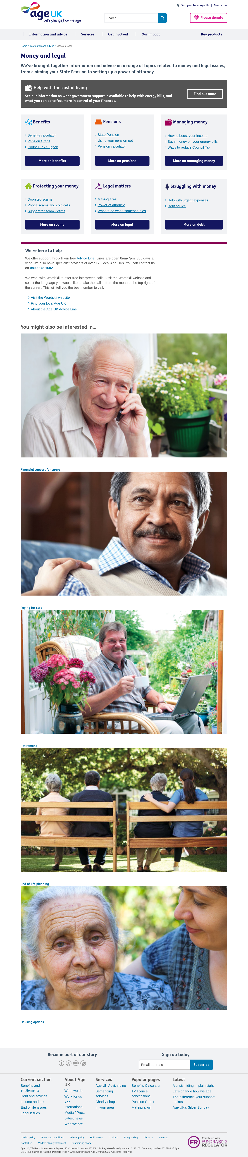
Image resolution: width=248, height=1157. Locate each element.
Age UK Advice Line (111, 1085)
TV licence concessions (141, 1093)
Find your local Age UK (195, 5)
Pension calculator (112, 146)
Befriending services (104, 1093)
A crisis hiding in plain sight (193, 1085)
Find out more (205, 94)
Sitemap (163, 1137)
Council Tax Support (43, 147)
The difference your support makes (194, 1099)
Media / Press (74, 1112)
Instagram (83, 1063)
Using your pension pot (115, 140)
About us (148, 1137)
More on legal (122, 225)
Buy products (211, 34)
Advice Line (85, 258)
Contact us (220, 5)
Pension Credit (39, 141)
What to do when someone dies (122, 211)
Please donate (211, 18)
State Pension (108, 135)
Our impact (151, 34)
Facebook (61, 1063)
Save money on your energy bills (193, 141)
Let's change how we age (192, 1091)
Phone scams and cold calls (49, 205)
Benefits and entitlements (30, 1088)
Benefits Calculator (146, 1085)
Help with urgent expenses (188, 200)
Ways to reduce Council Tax (189, 147)
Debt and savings (34, 1096)
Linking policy (28, 1137)
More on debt (194, 225)
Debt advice (177, 206)
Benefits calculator (42, 135)
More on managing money (194, 161)
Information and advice (48, 34)
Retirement (29, 746)
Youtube (76, 1063)
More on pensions (122, 161)
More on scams (52, 225)
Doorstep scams (40, 199)
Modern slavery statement (52, 1143)
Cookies (113, 1137)
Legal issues (30, 1113)
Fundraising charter (82, 1143)
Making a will (107, 199)
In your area (105, 1107)
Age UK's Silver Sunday (191, 1107)
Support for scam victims (46, 211)
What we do (73, 1091)
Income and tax (32, 1102)
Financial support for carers (40, 470)
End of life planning (35, 884)
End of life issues (34, 1107)
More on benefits (52, 161)
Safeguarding (131, 1137)
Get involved (118, 34)
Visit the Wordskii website (50, 297)
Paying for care (31, 608)
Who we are (73, 1124)
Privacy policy (77, 1137)
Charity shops (106, 1102)
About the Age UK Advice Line (54, 309)
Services (87, 34)
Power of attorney (111, 205)
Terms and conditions (52, 1137)
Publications (96, 1137)
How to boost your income (187, 136)
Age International (73, 1104)
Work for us (73, 1096)
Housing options (32, 1022)
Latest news (73, 1118)
